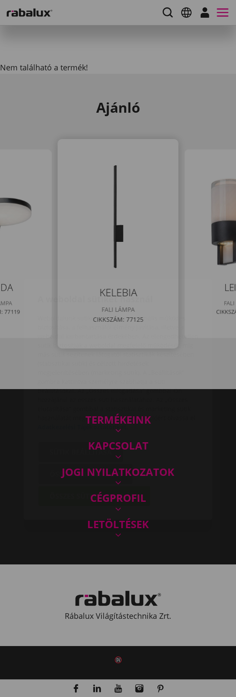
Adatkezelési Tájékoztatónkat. (83, 376)
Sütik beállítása (81, 401)
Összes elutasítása (85, 423)
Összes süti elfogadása (94, 445)
